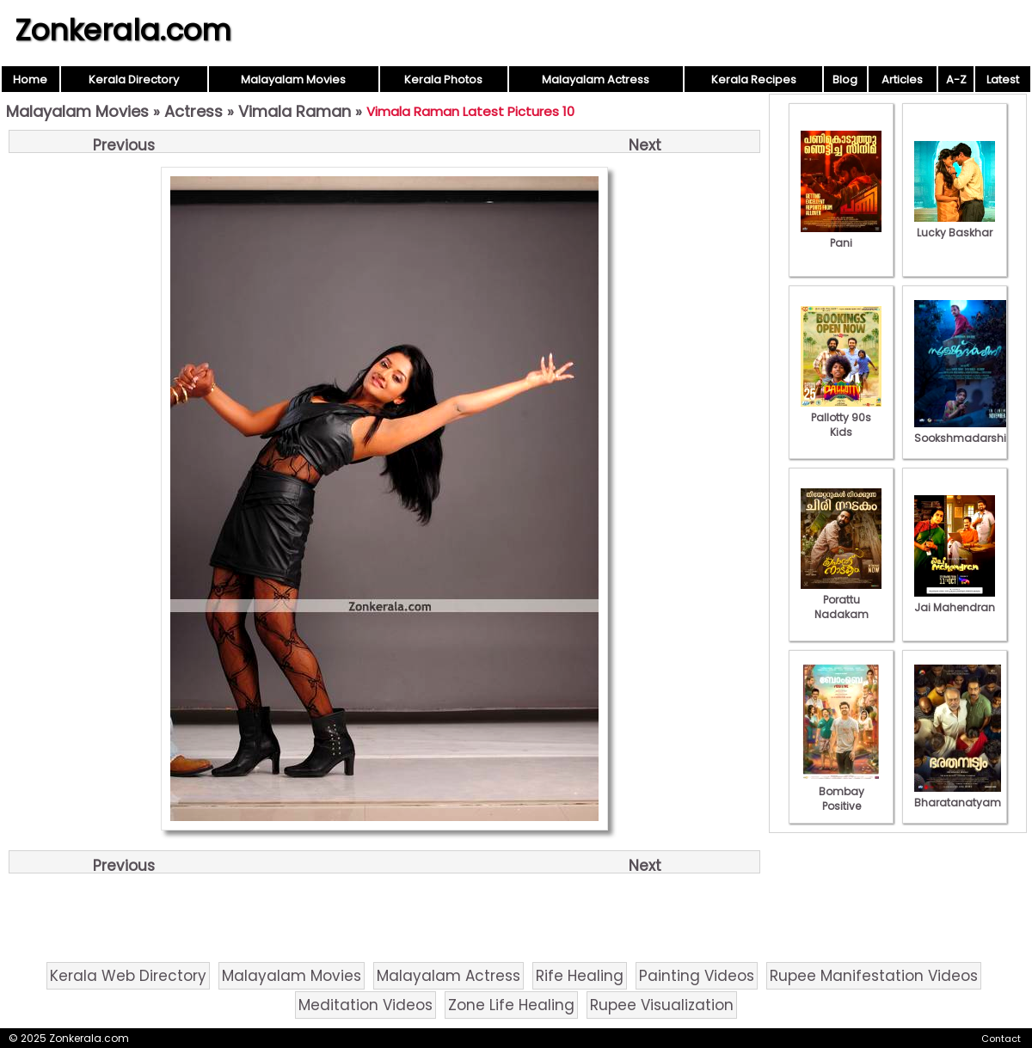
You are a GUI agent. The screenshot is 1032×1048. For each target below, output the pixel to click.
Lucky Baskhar (954, 225)
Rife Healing (580, 975)
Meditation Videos (365, 1005)
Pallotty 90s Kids (841, 417)
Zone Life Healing (511, 1005)
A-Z (956, 79)
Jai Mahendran (954, 600)
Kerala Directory (134, 79)
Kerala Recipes (753, 79)
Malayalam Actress (595, 79)
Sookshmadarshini (965, 430)
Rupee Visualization (662, 1005)
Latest (1002, 79)
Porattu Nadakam (841, 600)
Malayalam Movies (293, 79)
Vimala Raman (294, 111)
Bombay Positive (841, 791)
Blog (844, 79)
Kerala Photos (443, 79)
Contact (1001, 1038)
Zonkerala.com (123, 30)
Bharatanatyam (957, 795)
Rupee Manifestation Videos (874, 975)
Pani (841, 235)
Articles (902, 79)
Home (30, 79)
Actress (193, 111)
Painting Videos (696, 975)
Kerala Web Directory (128, 975)
